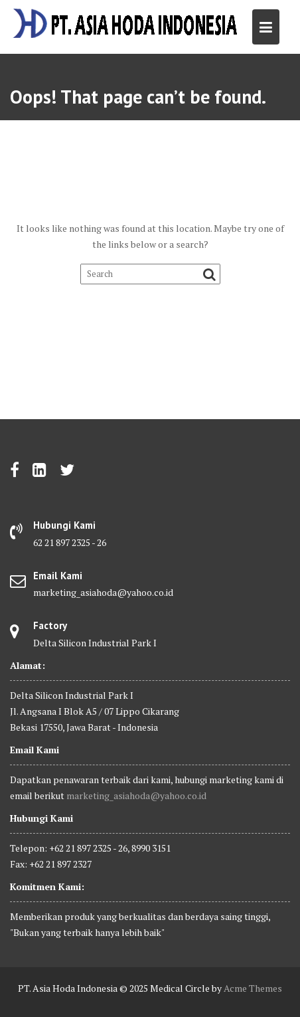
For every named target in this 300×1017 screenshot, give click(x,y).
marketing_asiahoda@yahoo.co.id (136, 795)
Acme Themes (253, 988)
